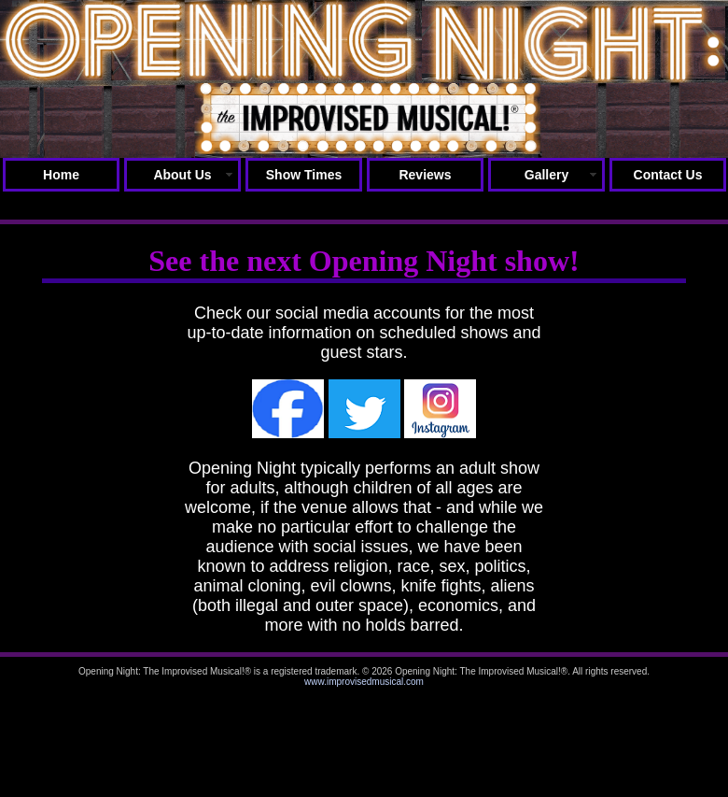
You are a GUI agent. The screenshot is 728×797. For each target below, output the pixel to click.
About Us (182, 174)
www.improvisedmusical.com (364, 681)
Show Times (304, 174)
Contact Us (668, 174)
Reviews (425, 174)
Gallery (546, 174)
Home (61, 174)
